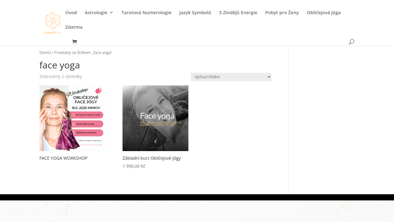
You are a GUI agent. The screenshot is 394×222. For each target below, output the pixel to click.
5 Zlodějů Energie (238, 12)
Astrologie (96, 12)
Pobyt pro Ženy (282, 12)
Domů (45, 52)
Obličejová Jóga (324, 12)
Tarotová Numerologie (146, 12)
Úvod (71, 12)
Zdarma (73, 27)
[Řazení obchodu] (231, 77)
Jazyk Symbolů (195, 12)
